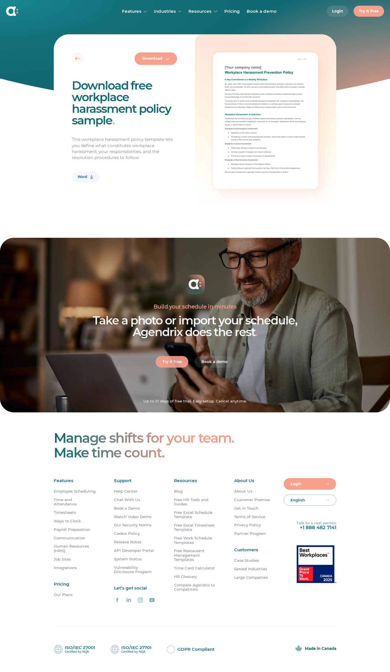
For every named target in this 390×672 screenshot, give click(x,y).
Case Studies (246, 560)
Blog (178, 491)
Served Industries (250, 569)
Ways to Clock (67, 521)
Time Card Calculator (194, 568)
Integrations (65, 568)
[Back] (77, 58)
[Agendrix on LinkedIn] (129, 600)
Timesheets (65, 512)
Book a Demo (127, 508)
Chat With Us (127, 500)
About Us (243, 491)
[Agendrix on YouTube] (151, 600)
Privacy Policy (247, 525)
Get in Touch (246, 508)
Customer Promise (252, 500)
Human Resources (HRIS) (71, 548)
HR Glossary (185, 577)
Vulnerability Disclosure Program (133, 569)
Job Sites (62, 559)
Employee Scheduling (75, 491)
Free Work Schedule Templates (193, 540)
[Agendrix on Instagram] (140, 600)
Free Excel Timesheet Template (194, 527)
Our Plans (63, 595)
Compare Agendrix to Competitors (194, 587)
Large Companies (251, 577)
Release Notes (127, 542)
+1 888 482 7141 (318, 527)
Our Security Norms (133, 525)
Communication (69, 538)
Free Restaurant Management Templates (189, 555)
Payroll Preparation (72, 529)
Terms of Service (249, 517)
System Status (128, 559)
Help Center (125, 491)
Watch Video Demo (132, 517)
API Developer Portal (134, 550)
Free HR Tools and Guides (191, 502)
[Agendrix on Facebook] (117, 600)
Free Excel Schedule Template (193, 514)
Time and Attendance (65, 502)
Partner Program (250, 533)
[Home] (39, 11)
